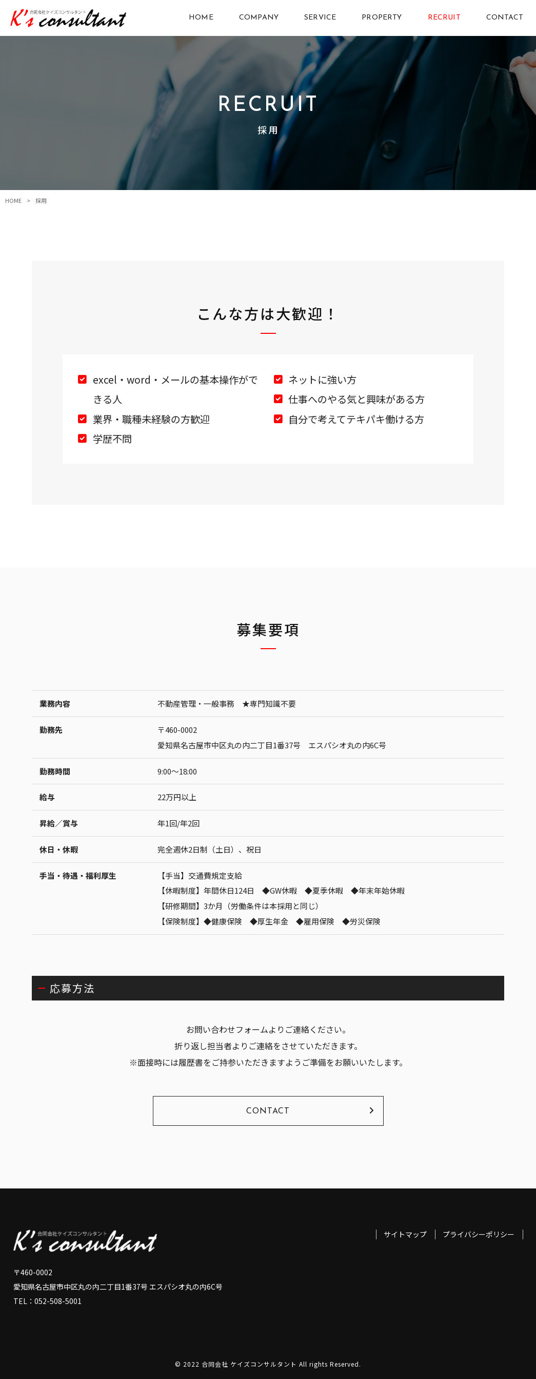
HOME (13, 200)
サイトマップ (405, 1234)
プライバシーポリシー (478, 1234)
